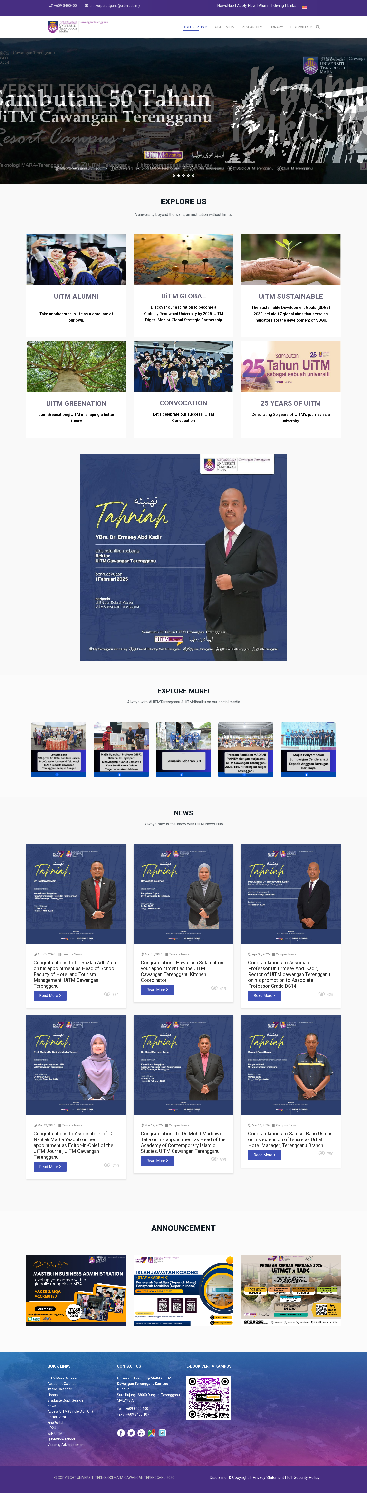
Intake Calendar (60, 1389)
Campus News (73, 955)
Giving (278, 5)
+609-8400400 (65, 6)
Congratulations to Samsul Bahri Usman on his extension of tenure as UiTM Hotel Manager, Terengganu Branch (289, 1138)
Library (53, 1395)
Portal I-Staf (57, 1417)
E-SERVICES (299, 27)
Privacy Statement (268, 1477)
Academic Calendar (63, 1384)
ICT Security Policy (303, 1477)
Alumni (265, 5)
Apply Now (246, 5)
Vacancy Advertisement (66, 1445)
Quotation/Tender (61, 1439)
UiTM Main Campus (62, 1378)
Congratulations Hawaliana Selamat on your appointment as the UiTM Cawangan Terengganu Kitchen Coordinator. (182, 971)
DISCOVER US (193, 27)
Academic (223, 27)
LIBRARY (276, 27)
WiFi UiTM (55, 1434)
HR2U (52, 1428)
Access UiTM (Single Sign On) (70, 1411)
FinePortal (55, 1423)
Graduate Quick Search (65, 1400)
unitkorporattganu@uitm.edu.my (115, 6)
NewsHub (225, 5)
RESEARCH (250, 27)
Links (291, 5)
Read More (51, 995)
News (52, 1406)
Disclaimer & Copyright (230, 1477)
